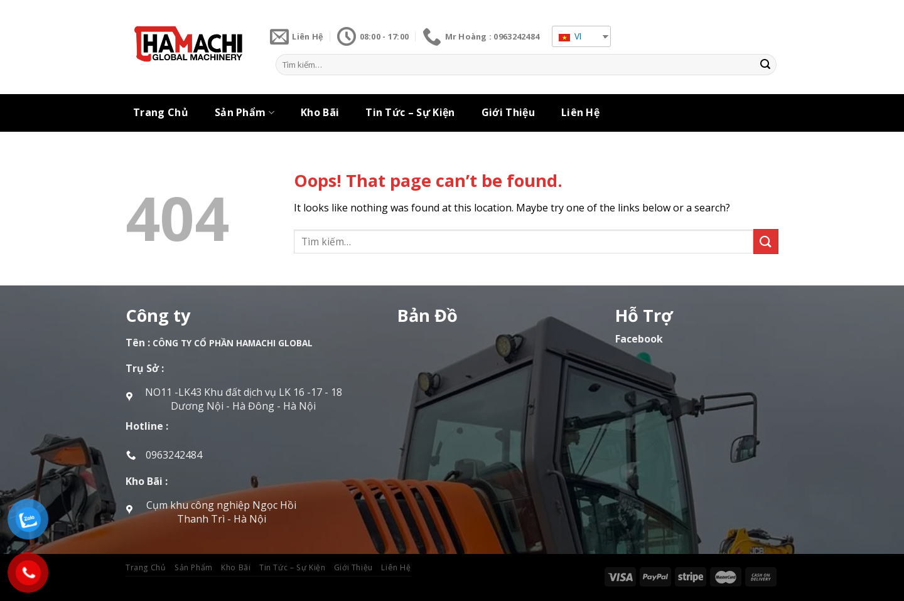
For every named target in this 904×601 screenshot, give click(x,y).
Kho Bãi (320, 112)
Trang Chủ (160, 112)
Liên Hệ (580, 112)
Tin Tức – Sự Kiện (410, 112)
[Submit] (765, 64)
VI (570, 36)
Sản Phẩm (244, 112)
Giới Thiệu (508, 112)
